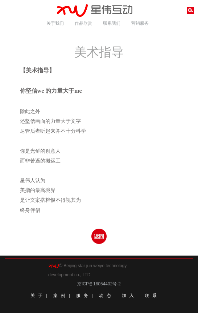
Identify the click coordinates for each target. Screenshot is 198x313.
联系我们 (111, 23)
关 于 (36, 295)
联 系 (151, 295)
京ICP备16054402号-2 (99, 283)
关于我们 (55, 23)
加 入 (128, 295)
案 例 (59, 295)
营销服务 (140, 23)
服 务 (82, 295)
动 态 (105, 295)
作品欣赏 (83, 23)
